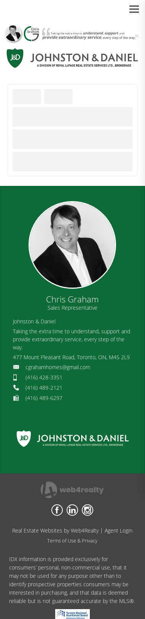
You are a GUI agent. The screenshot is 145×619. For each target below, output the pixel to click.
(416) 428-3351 (43, 377)
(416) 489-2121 (43, 387)
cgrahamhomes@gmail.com (57, 367)
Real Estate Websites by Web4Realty (55, 530)
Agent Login (118, 530)
